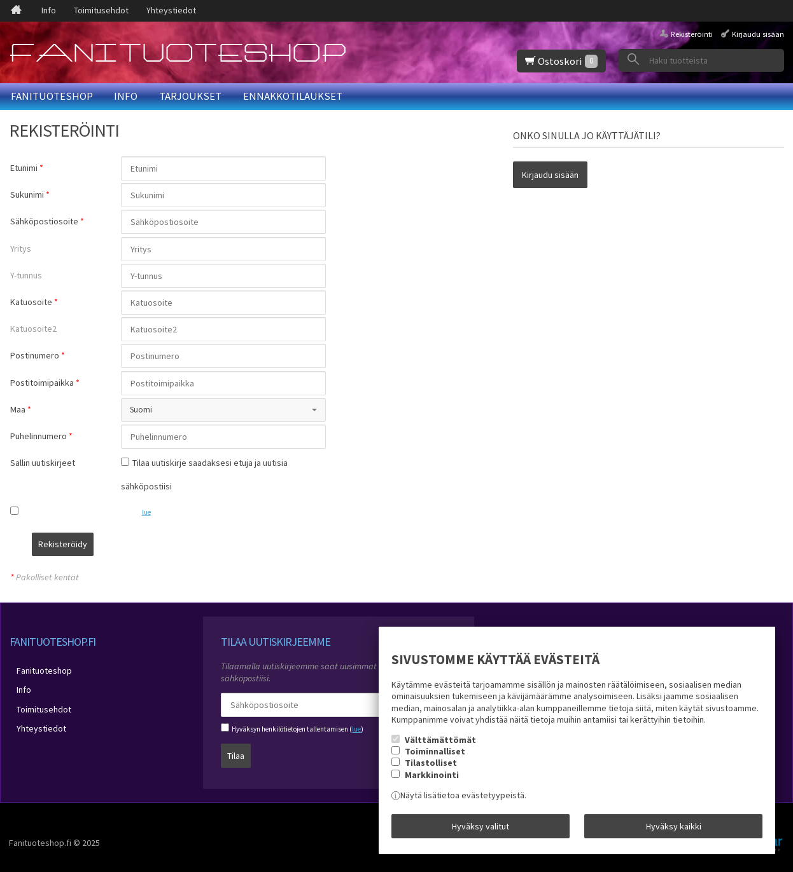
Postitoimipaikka (42, 382)
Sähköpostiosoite (44, 221)
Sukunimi (27, 194)
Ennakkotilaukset (292, 96)
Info (48, 10)
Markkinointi (432, 781)
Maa (17, 409)
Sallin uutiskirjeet (42, 462)
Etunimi (24, 168)
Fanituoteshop (52, 96)
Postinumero (34, 355)
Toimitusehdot (101, 10)
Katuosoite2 (33, 328)
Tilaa (235, 748)
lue (146, 512)
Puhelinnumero (38, 436)
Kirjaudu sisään (758, 34)
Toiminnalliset (435, 758)
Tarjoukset (190, 96)
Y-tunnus (26, 275)
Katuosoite (31, 302)
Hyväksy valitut (480, 829)
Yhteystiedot (171, 10)
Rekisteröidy (151, 544)
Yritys (20, 248)
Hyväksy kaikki (673, 829)
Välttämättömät (440, 747)
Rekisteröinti (692, 34)
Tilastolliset (431, 770)
